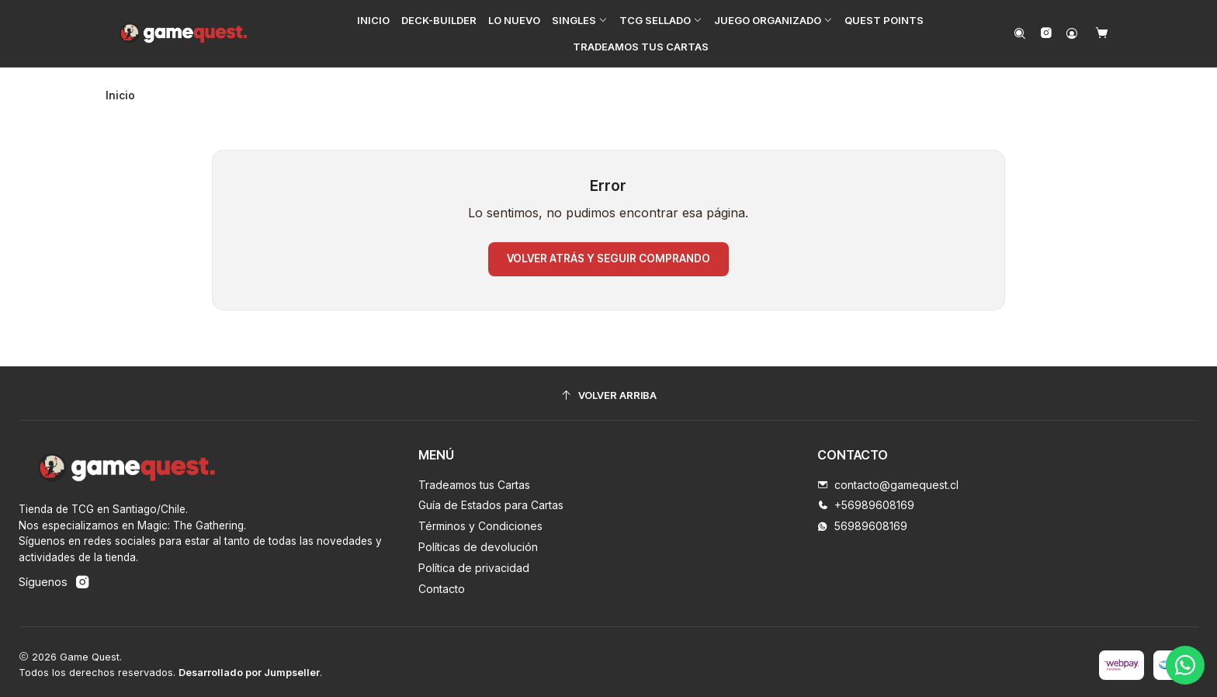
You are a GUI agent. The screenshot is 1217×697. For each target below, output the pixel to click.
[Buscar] (1020, 34)
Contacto (441, 582)
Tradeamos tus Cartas (474, 478)
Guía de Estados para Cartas (490, 498)
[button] (580, 20)
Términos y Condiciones (480, 519)
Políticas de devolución (478, 540)
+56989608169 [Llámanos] (865, 498)
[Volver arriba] (608, 389)
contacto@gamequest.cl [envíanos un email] (888, 478)
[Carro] (1101, 34)
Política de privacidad (473, 561)
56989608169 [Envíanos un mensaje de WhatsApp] (862, 519)
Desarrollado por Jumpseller (249, 666)
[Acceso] (1072, 34)
